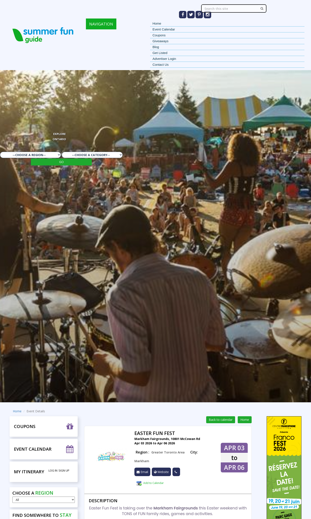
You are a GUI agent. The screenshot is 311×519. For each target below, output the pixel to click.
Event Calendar (163, 29)
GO (61, 162)
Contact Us (160, 64)
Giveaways (160, 41)
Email (142, 472)
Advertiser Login (164, 59)
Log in (52, 470)
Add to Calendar (150, 483)
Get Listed (159, 53)
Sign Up (64, 470)
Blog (155, 47)
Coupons (159, 35)
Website (161, 472)
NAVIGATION (101, 24)
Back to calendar (220, 420)
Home (156, 23)
